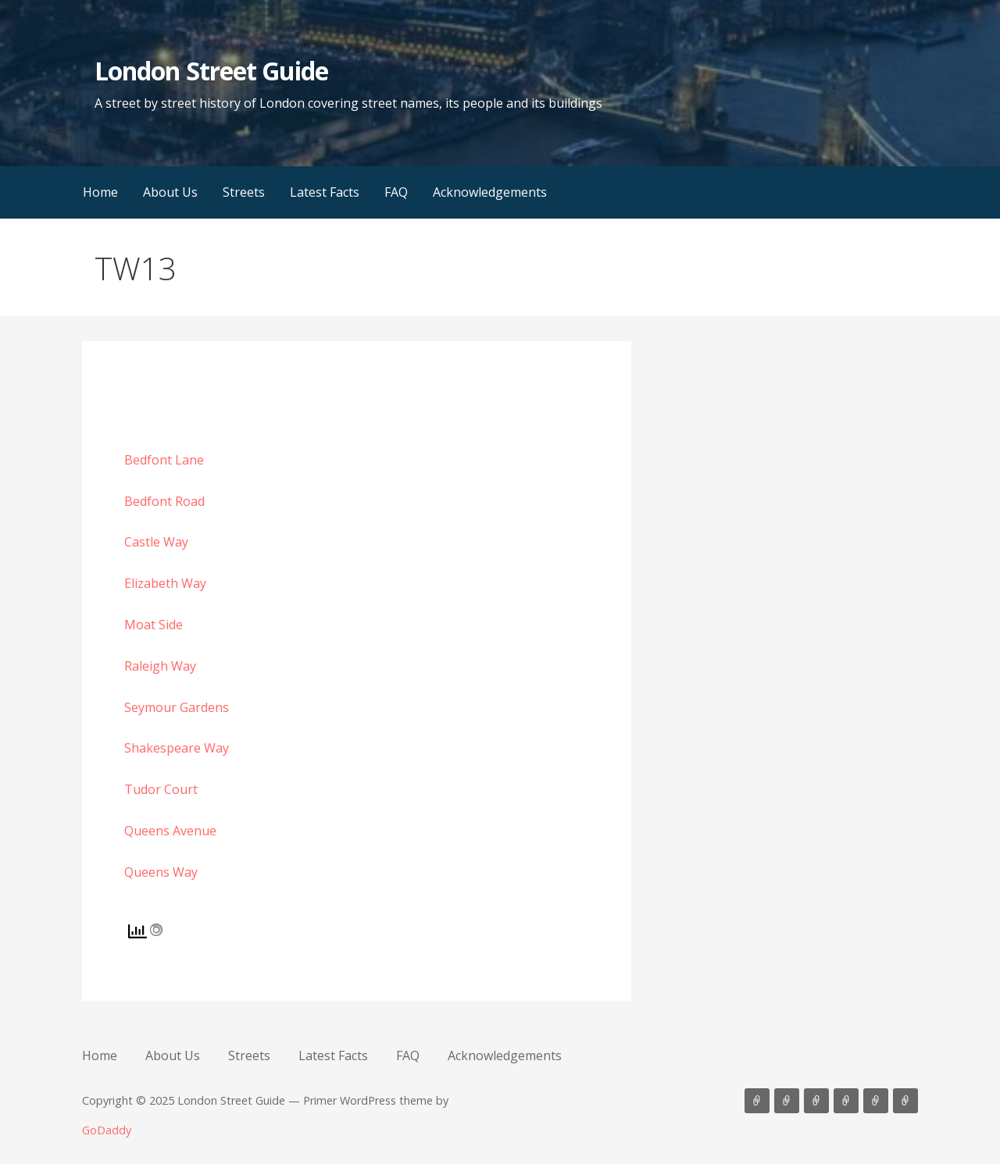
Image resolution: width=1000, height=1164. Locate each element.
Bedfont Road (164, 501)
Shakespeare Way (176, 747)
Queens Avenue (170, 830)
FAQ (396, 192)
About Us (170, 192)
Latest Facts (324, 192)
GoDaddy (106, 1130)
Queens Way (161, 872)
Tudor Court (161, 789)
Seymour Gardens (176, 707)
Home (100, 192)
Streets (244, 192)
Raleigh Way (160, 666)
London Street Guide (211, 70)
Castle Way (156, 541)
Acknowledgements (490, 192)
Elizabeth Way (165, 583)
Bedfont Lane (164, 459)
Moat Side (153, 624)
